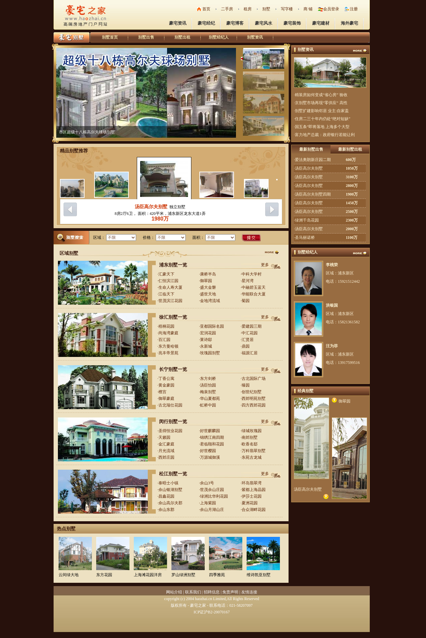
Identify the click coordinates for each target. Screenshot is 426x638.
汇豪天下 (166, 274)
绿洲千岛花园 (307, 220)
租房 (248, 9)
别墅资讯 (255, 37)
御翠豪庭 (166, 398)
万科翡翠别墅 (254, 450)
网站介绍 (174, 592)
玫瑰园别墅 (210, 353)
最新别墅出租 (350, 149)
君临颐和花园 (212, 444)
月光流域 (166, 450)
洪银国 (332, 305)
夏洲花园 (250, 503)
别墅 (266, 9)
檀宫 (162, 392)
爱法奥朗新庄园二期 (313, 159)
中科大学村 (252, 274)
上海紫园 (208, 503)
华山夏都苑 (210, 398)
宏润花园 (208, 333)
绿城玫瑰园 (252, 430)
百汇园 (164, 339)
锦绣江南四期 (212, 437)
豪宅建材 (320, 23)
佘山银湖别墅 (170, 489)
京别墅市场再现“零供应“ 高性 (321, 102)
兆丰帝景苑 (168, 353)
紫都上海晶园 (254, 489)
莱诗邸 (206, 339)
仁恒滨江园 (168, 280)
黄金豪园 (166, 385)
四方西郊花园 (254, 405)
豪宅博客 (235, 23)
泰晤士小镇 (168, 483)
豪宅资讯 (177, 23)
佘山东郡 (166, 509)
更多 (265, 264)
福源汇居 (250, 353)
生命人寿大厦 (170, 287)
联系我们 (193, 592)
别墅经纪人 (219, 37)
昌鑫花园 (166, 496)
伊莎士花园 (252, 496)
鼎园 (246, 346)
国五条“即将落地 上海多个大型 (322, 126)
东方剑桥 (208, 378)
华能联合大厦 (254, 294)
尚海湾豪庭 (168, 333)
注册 (354, 9)
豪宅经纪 (206, 23)
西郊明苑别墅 (254, 398)
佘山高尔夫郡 (170, 503)
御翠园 (206, 280)
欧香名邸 (250, 444)
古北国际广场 (254, 378)
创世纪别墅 (252, 392)
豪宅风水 (263, 23)
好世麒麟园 (210, 430)
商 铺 (308, 9)
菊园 (246, 300)
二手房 (227, 9)
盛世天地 (208, 294)
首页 (206, 9)
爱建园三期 (252, 326)
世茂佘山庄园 (212, 489)
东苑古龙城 (252, 457)
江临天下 (166, 294)
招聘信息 (212, 592)
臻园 (246, 385)
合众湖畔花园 (254, 509)
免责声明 (230, 592)
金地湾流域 (210, 300)
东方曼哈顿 (168, 346)
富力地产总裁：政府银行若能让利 (325, 134)
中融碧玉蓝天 (254, 287)
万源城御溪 (210, 457)
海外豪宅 (349, 23)
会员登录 (331, 9)
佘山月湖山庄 (212, 509)
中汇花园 (250, 333)
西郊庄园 (166, 457)
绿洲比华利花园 (214, 496)
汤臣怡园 (208, 385)
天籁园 (164, 437)
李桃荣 (332, 264)
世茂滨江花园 (170, 300)
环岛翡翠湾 (252, 483)
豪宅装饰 (292, 23)
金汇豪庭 (166, 444)
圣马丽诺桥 (305, 237)
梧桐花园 (166, 326)
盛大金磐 (208, 287)
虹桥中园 (208, 405)
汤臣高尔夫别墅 (151, 206)
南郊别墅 (250, 437)
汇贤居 (248, 339)
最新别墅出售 (311, 149)
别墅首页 (110, 37)
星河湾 (248, 280)
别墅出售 (146, 37)
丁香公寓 (166, 378)
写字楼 (287, 9)
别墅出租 (182, 37)
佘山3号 (207, 483)
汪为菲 (332, 346)
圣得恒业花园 (170, 430)
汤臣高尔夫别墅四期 (313, 194)
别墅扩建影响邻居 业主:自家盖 (322, 110)
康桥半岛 (208, 274)
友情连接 (249, 592)
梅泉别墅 (208, 392)
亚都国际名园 (212, 326)
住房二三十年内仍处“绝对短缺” (322, 118)
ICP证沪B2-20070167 (212, 612)
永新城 (206, 346)
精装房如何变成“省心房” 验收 (321, 94)
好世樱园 (208, 450)
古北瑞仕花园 (170, 405)
